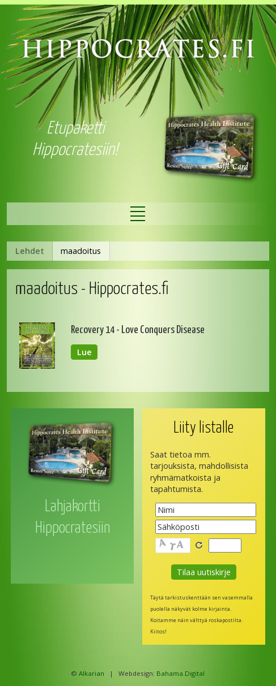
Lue (84, 352)
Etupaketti (75, 128)
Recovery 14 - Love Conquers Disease (138, 330)
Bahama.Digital (180, 673)
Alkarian (91, 673)
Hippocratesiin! (75, 150)
